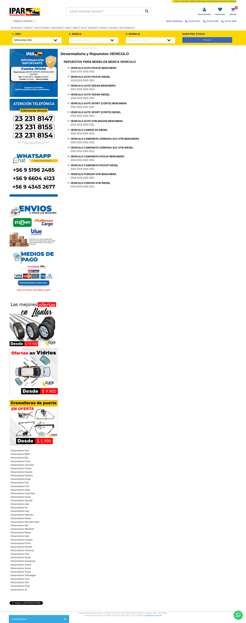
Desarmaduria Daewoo (21, 472)
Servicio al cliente (228, 1)
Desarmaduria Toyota (21, 572)
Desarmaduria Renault (21, 547)
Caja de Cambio (41, 27)
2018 (73, 71)
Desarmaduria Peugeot (21, 540)
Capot (67, 27)
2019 (79, 71)
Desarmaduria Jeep (20, 504)
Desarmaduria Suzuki (21, 568)
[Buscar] (146, 11)
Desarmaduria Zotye (20, 586)
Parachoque (56, 27)
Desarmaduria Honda (21, 497)
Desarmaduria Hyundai (21, 500)
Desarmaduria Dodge (21, 479)
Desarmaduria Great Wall (23, 493)
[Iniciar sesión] (204, 11)
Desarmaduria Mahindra (22, 515)
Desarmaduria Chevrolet (22, 465)
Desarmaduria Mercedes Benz (25, 522)
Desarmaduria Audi (20, 450)
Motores (28, 27)
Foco (83, 27)
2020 (85, 71)
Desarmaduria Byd (19, 457)
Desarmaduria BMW (20, 454)
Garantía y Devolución (207, 1)
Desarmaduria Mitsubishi (22, 529)
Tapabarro (92, 27)
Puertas (103, 27)
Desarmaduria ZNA (20, 582)
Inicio (177, 1)
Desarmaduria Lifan (20, 511)
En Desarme (16, 27)
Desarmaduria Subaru (21, 565)
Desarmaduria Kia (19, 507)
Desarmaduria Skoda (21, 557)
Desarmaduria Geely (20, 490)
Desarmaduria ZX (19, 589)
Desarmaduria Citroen (21, 468)
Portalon (113, 27)
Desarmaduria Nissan (21, 532)
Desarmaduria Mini (20, 525)
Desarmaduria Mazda (21, 518)
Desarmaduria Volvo (20, 579)
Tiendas (184, 1)
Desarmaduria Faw (20, 482)
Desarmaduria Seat (20, 554)
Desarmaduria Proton (21, 543)
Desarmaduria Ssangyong (23, 561)
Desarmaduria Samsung (22, 550)
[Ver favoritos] (220, 11)
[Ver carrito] (232, 11)
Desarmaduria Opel (20, 536)
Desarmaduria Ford (20, 486)
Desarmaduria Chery (20, 461)
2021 (92, 71)
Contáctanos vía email (152, 615)
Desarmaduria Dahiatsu (22, 475)
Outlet (193, 1)
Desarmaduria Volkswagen (23, 575)
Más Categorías (126, 27)
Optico (75, 27)
